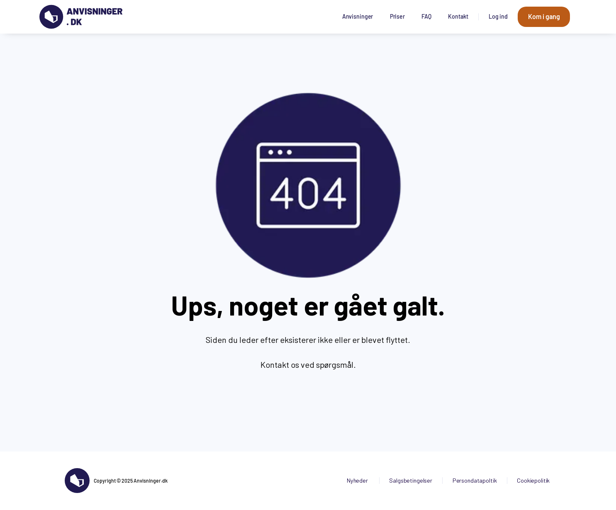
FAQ (426, 16)
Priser (397, 16)
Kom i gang (544, 16)
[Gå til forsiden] (80, 16)
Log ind (498, 16)
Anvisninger (357, 16)
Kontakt (458, 16)
